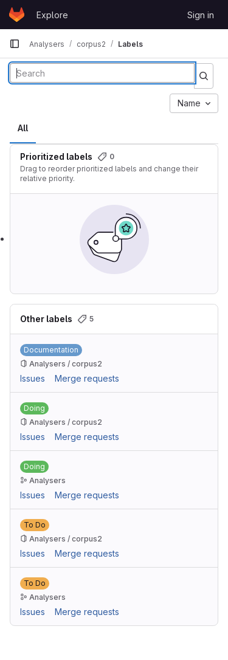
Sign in (200, 15)
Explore (52, 15)
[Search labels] (102, 73)
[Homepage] (17, 14)
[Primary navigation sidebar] (14, 43)
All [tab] (23, 128)
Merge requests (87, 378)
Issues (32, 378)
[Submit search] (203, 76)
